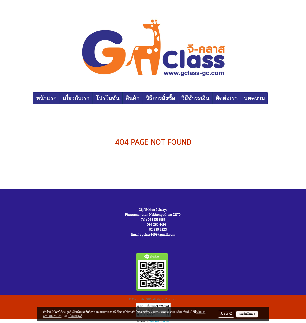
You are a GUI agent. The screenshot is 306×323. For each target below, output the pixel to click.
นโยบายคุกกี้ (75, 316)
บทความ (254, 98)
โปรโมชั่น (107, 98)
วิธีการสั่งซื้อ (160, 98)
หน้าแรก (46, 98)
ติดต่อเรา (226, 98)
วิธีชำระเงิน (195, 98)
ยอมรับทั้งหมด (247, 314)
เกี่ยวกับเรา (76, 98)
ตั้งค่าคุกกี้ (226, 314)
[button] (271, 98)
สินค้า (132, 98)
